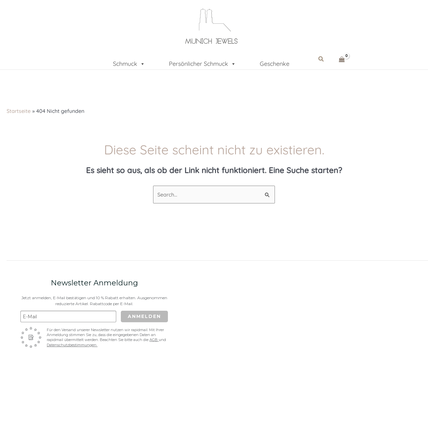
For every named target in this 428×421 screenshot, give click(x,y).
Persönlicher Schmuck (202, 61)
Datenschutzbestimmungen (72, 345)
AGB (154, 339)
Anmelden (144, 316)
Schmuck (129, 61)
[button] (321, 59)
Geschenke (274, 63)
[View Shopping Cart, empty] (342, 59)
